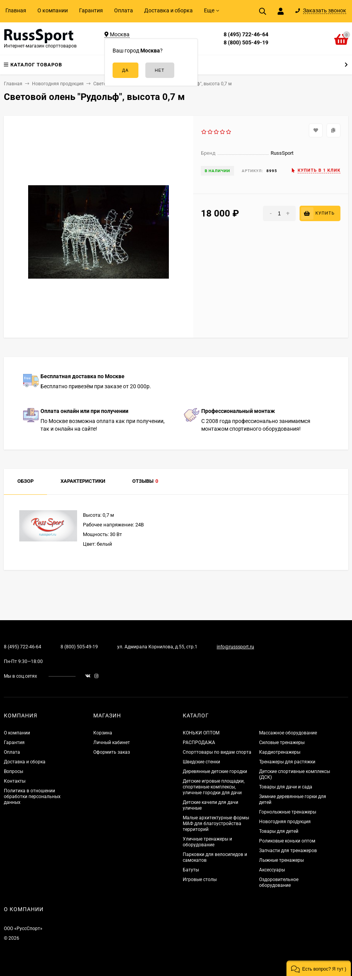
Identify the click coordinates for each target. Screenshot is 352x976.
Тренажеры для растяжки (287, 762)
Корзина (102, 733)
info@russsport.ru (235, 647)
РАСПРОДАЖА (199, 742)
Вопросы (13, 771)
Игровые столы (200, 879)
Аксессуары (272, 870)
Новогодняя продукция (285, 821)
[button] (318, 968)
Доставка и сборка (168, 10)
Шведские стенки (201, 762)
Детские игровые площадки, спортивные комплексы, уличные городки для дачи (213, 786)
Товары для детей (278, 831)
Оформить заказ (111, 752)
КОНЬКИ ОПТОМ (201, 733)
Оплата (123, 10)
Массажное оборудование (288, 733)
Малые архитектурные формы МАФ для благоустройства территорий (216, 823)
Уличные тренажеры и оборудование (207, 841)
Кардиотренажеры (279, 752)
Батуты (191, 870)
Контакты (14, 781)
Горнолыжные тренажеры (287, 812)
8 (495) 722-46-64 (246, 34)
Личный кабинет (111, 742)
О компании (52, 10)
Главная (15, 10)
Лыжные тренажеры (281, 860)
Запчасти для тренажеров (288, 850)
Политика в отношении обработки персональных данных (32, 796)
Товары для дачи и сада (285, 787)
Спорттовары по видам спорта (217, 752)
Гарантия (91, 10)
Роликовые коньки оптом (287, 841)
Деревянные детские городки (215, 771)
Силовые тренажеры (282, 742)
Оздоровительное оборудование (278, 882)
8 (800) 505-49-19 (246, 42)
